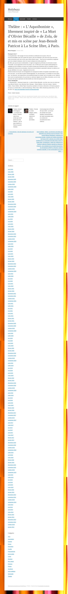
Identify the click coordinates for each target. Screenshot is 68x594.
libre (56, 96)
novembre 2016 (12, 445)
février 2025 (11, 199)
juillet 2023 (10, 246)
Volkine (9, 99)
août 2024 (10, 214)
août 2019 (10, 363)
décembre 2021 (12, 293)
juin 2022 (10, 278)
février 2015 (11, 489)
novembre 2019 (12, 355)
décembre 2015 (12, 465)
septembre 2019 (12, 360)
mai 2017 (10, 430)
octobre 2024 (11, 209)
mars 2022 (10, 286)
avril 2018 (10, 403)
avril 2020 (10, 343)
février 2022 (11, 288)
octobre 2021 (11, 298)
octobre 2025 (11, 184)
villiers (55, 97)
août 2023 (10, 244)
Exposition (10, 546)
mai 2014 (10, 507)
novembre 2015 (12, 467)
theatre (52, 97)
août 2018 (10, 393)
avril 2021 (10, 313)
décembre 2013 (12, 519)
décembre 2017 (12, 412)
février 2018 (11, 407)
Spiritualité (22, 19)
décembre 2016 (12, 442)
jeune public (11, 554)
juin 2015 (10, 480)
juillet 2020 (10, 335)
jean (47, 96)
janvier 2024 (11, 231)
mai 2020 (10, 340)
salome (38, 97)
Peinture (10, 564)
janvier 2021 (11, 321)
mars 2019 (10, 375)
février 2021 (11, 318)
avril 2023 (10, 253)
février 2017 (11, 437)
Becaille (35, 96)
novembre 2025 (12, 181)
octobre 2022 (11, 268)
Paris (31, 97)
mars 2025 (10, 196)
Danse (9, 544)
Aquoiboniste (30, 96)
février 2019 (11, 378)
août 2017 (10, 422)
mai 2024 (10, 221)
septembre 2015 (12, 472)
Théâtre (16, 19)
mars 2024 (10, 226)
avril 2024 (10, 224)
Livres (9, 556)
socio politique (11, 571)
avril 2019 (10, 373)
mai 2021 (10, 311)
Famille (29, 19)
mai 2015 (10, 482)
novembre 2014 (12, 497)
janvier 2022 (11, 291)
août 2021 (10, 303)
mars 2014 (10, 512)
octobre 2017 (11, 417)
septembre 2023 (12, 241)
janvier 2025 (11, 201)
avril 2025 (10, 194)
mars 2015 (10, 487)
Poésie (10, 566)
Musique (10, 19)
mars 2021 (10, 316)
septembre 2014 (12, 502)
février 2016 (11, 460)
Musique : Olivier (19, 97)
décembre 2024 (12, 204)
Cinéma (10, 541)
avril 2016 (10, 455)
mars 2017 (10, 435)
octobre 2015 (11, 470)
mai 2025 (10, 191)
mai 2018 (10, 400)
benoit (39, 96)
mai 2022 (10, 281)
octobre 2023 (11, 239)
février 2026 (11, 174)
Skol (45, 97)
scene (42, 97)
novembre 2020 (12, 326)
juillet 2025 (10, 189)
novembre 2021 (12, 296)
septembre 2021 (12, 301)
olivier (24, 97)
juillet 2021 (10, 306)
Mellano (10, 97)
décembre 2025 (12, 179)
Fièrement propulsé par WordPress (17, 586)
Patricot (34, 97)
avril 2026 (10, 169)
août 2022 (10, 273)
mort (13, 97)
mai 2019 (10, 370)
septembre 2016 (12, 450)
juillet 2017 (10, 425)
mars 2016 (10, 457)
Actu (9, 536)
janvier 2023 (11, 261)
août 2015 (10, 475)
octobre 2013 (11, 524)
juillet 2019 (10, 365)
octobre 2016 (11, 447)
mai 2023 (10, 251)
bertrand (43, 96)
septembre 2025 (12, 186)
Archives (34, 19)
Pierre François (12, 50)
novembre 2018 (12, 385)
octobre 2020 (11, 328)
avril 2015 (10, 484)
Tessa (48, 97)
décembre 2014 (12, 494)
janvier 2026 (11, 176)
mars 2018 (10, 405)
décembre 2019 (12, 353)
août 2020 (10, 333)
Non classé (11, 561)
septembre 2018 (12, 390)
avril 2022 (10, 283)
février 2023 (11, 258)
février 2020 (11, 348)
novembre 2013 (12, 522)
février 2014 (11, 514)
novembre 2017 (12, 415)
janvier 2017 (11, 440)
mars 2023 (10, 256)
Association (11, 539)
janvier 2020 (11, 350)
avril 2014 (10, 509)
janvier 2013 (11, 527)
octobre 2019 (11, 358)
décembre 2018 (12, 383)
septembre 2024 (12, 211)
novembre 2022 (12, 266)
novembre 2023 (12, 236)
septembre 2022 (12, 271)
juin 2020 (10, 338)
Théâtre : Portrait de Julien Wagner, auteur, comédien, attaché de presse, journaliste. (33, 114)
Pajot (28, 97)
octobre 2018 (11, 388)
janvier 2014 (11, 517)
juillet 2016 (10, 452)
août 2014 (10, 504)
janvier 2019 (11, 380)
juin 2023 (10, 248)
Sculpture (10, 569)
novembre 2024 (12, 206)
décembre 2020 (12, 323)
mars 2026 (10, 171)
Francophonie (11, 551)
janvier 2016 (11, 462)
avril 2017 (10, 432)
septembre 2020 (12, 330)
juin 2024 (10, 219)
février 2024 (11, 229)
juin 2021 (10, 308)
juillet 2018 (10, 395)
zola (13, 99)
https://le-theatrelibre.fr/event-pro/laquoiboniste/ (27, 89)
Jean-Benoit (51, 96)
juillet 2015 (10, 477)
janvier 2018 (11, 410)
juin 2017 (10, 427)
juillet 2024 (10, 216)
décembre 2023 (12, 234)
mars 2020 (10, 345)
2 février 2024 (20, 50)
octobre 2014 (11, 499)
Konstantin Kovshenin (43, 586)
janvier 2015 (11, 492)
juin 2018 (10, 398)
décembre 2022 (12, 263)
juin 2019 (10, 368)
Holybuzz (14, 9)
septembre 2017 (12, 420)
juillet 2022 (10, 276)
